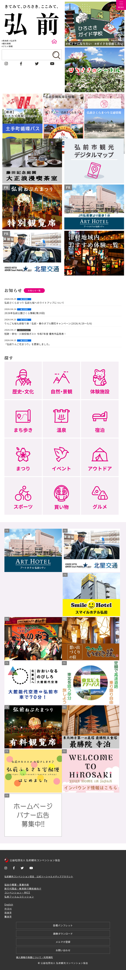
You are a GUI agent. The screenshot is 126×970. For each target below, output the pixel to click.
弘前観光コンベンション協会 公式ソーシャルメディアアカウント (38, 876)
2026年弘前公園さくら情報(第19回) (24, 313)
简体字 (8, 912)
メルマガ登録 (63, 941)
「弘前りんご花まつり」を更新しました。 (27, 344)
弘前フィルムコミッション (19, 896)
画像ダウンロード (63, 933)
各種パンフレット (63, 925)
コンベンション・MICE (17, 892)
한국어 (8, 908)
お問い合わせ (63, 950)
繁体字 (8, 916)
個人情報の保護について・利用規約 (34, 957)
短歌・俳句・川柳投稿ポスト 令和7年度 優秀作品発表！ (35, 333)
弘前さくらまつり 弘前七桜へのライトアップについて (34, 302)
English (8, 904)
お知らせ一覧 (34, 290)
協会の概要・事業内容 (16, 884)
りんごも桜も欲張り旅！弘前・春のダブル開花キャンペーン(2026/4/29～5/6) (48, 323)
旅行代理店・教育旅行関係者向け (22, 888)
